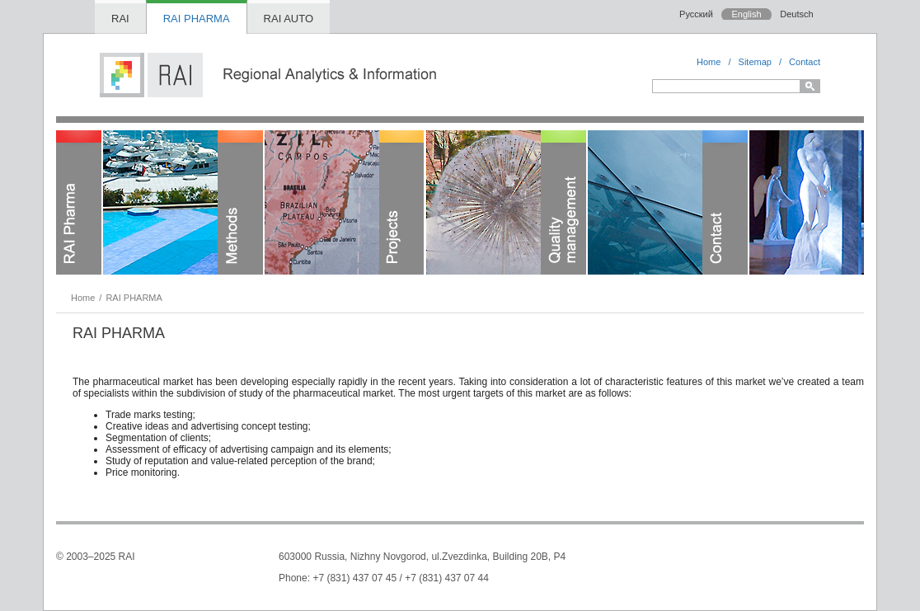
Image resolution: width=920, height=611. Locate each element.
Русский (696, 14)
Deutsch (796, 14)
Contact (804, 62)
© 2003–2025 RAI (95, 556)
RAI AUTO (288, 18)
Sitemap (755, 62)
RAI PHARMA (196, 18)
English (746, 14)
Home (709, 62)
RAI (120, 18)
